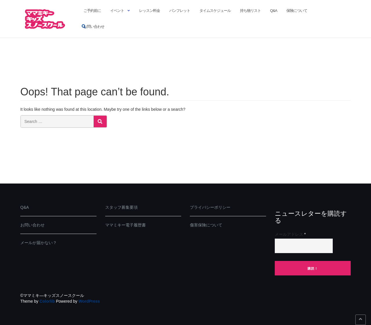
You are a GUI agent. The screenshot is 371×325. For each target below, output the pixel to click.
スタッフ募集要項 (121, 207)
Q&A (273, 10)
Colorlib (47, 301)
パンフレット (179, 10)
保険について (296, 10)
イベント (117, 10)
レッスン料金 (149, 10)
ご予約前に (92, 10)
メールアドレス (290, 234)
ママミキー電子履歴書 (125, 225)
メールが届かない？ (38, 242)
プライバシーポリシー (210, 207)
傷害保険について (206, 225)
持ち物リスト (250, 10)
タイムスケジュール (215, 10)
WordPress (89, 301)
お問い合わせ (93, 26)
